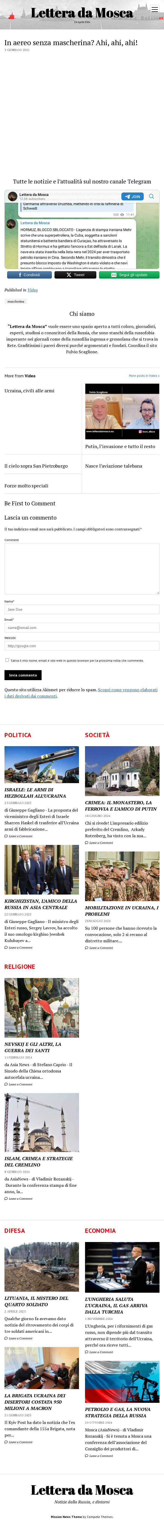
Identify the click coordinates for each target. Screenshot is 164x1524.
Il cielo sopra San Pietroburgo (36, 466)
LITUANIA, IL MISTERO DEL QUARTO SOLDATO (36, 1301)
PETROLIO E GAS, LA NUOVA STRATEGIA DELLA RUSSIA (118, 1412)
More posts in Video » (144, 376)
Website (10, 638)
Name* (9, 601)
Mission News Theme (66, 1517)
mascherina (16, 301)
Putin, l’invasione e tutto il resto (120, 446)
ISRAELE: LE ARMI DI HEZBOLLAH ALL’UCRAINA (35, 792)
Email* (9, 620)
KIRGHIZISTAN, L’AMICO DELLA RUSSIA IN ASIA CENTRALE (40, 904)
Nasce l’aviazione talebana (113, 466)
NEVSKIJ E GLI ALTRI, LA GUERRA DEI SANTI (32, 1047)
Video (32, 290)
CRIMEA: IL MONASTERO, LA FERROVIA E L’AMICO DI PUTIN (121, 805)
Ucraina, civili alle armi (29, 390)
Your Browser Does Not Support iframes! (81, 229)
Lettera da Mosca (82, 12)
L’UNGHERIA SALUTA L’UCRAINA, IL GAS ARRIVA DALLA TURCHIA (116, 1305)
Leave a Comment (18, 836)
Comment (11, 540)
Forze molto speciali (26, 485)
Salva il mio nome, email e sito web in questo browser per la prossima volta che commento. (77, 660)
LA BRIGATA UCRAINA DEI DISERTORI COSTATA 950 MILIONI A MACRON (34, 1401)
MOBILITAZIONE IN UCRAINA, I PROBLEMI (121, 910)
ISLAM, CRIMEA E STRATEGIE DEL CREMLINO (38, 1161)
